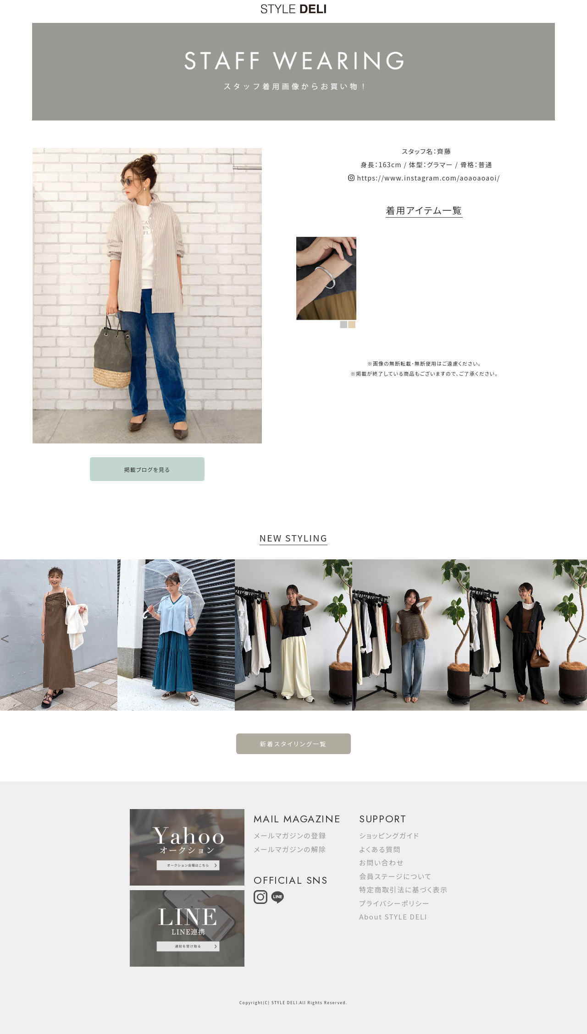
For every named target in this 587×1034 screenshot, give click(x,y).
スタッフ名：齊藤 (426, 151)
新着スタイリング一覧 (293, 743)
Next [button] (582, 635)
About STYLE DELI (393, 916)
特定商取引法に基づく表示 (403, 889)
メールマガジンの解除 (290, 849)
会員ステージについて (395, 876)
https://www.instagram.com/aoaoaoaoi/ (428, 178)
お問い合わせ (381, 862)
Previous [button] (4, 635)
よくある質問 (380, 849)
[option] (58, 635)
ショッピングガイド (389, 835)
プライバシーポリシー (394, 903)
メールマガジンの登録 (290, 835)
